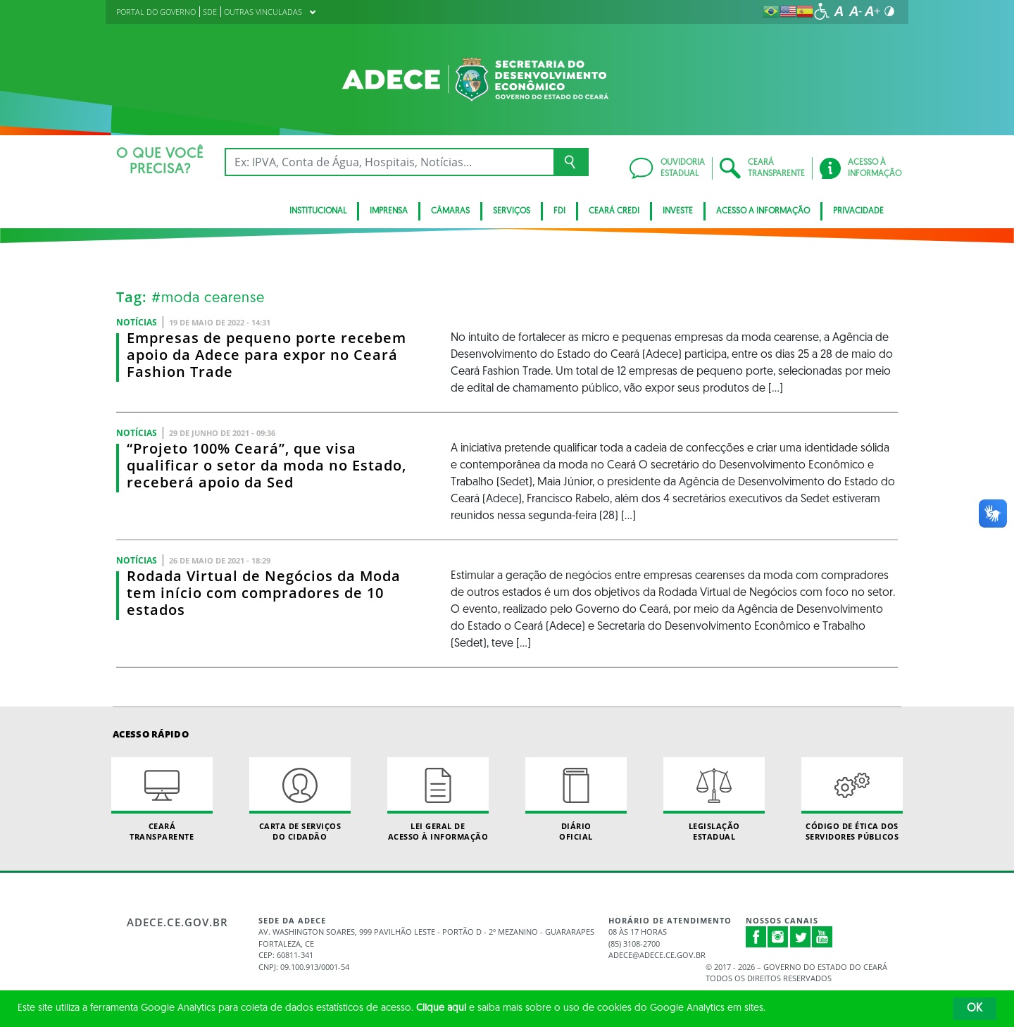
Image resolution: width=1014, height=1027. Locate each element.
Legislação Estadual (714, 799)
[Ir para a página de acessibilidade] (821, 11)
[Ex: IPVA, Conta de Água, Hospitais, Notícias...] (389, 162)
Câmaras (450, 211)
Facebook (756, 936)
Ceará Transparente (162, 799)
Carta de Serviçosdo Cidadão (300, 799)
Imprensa (389, 211)
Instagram (778, 936)
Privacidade (858, 211)
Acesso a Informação (763, 211)
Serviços (511, 211)
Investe (678, 211)
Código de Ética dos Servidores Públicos (852, 799)
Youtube (822, 936)
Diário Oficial (576, 799)
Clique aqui (441, 1008)
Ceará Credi (614, 211)
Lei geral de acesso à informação (438, 799)
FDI (559, 211)
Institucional (317, 211)
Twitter (800, 936)
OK (974, 1008)
